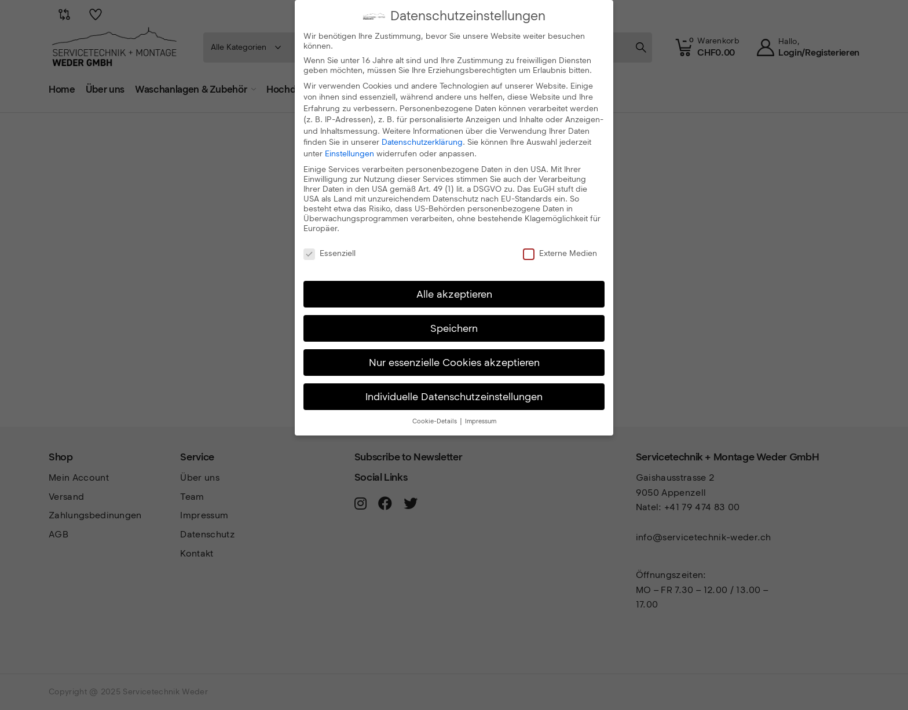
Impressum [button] (480, 421)
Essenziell (329, 253)
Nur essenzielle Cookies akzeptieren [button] (454, 362)
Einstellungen (349, 154)
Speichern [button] (454, 328)
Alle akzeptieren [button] (454, 294)
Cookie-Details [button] (435, 421)
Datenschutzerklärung (422, 142)
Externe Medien (560, 253)
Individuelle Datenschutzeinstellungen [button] (454, 396)
